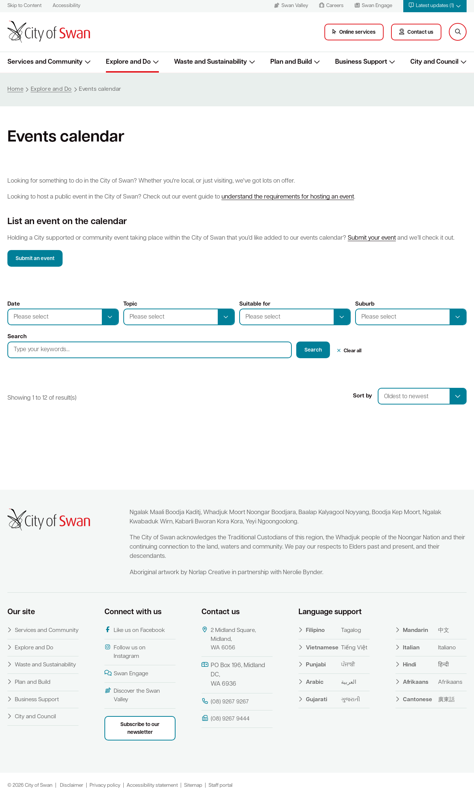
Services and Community (47, 630)
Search (17, 337)
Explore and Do (34, 648)
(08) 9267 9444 (225, 718)
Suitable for (254, 304)
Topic (130, 304)
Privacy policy (105, 785)
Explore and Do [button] (128, 62)
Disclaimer (71, 785)
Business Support (37, 700)
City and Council (35, 717)
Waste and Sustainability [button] (210, 62)
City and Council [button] (434, 62)
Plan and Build (32, 682)
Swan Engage (126, 673)
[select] (458, 396)
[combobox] (422, 396)
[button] (435, 6)
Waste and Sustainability (45, 665)
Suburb (364, 304)
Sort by (362, 396)
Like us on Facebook (134, 630)
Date (13, 304)
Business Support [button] (361, 62)
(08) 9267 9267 (225, 701)
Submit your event (372, 238)
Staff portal (220, 785)
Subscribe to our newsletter (140, 728)
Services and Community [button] (45, 62)
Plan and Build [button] (291, 62)
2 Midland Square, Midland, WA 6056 (228, 639)
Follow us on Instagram (125, 652)
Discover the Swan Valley (132, 695)
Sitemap (193, 785)
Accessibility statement (152, 785)
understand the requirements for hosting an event (287, 197)
